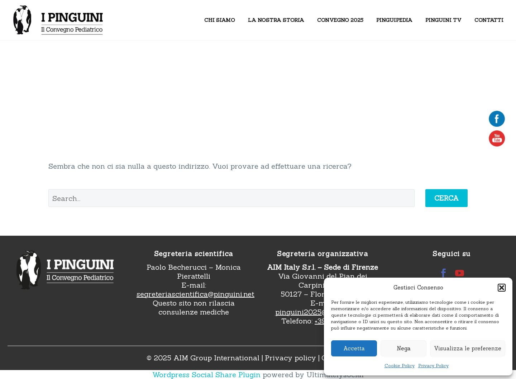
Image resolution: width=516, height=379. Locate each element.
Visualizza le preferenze (467, 348)
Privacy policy (290, 357)
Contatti (488, 20)
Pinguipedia (394, 20)
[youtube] (459, 273)
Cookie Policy (399, 365)
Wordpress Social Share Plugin (207, 374)
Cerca (446, 198)
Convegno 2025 (340, 20)
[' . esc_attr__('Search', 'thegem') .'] (231, 198)
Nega (404, 348)
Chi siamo (219, 20)
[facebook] (443, 273)
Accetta (354, 348)
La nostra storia (276, 20)
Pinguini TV (443, 20)
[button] (501, 287)
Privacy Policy (433, 365)
